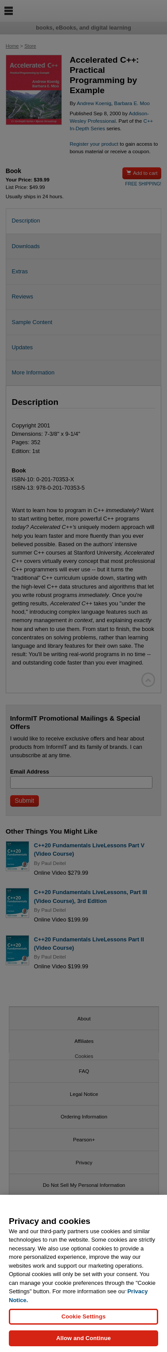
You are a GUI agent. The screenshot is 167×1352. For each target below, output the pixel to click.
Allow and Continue (83, 1341)
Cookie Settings (83, 1320)
